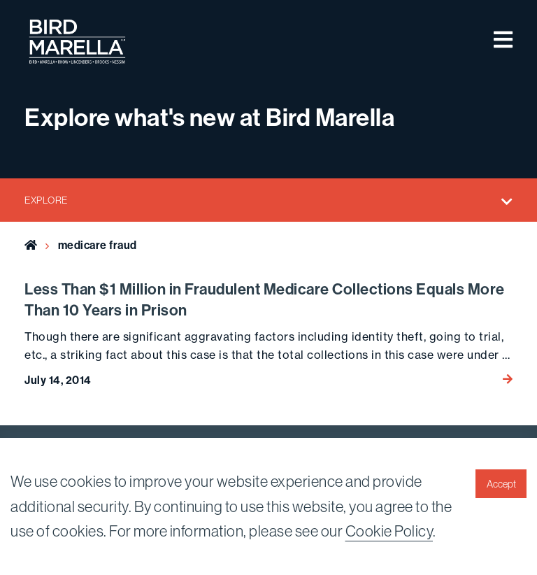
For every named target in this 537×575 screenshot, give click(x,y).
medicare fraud (97, 245)
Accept (501, 484)
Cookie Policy (389, 531)
